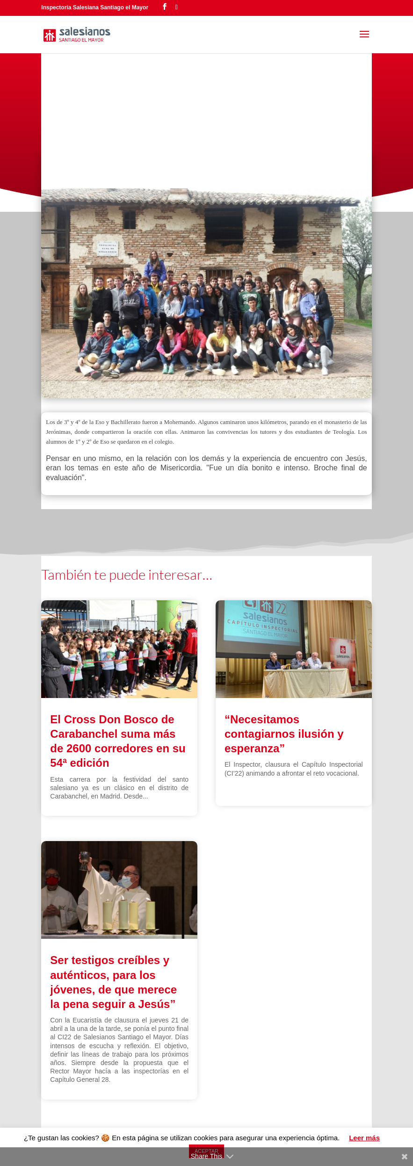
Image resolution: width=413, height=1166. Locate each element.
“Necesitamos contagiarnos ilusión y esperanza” (284, 734)
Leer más (364, 1138)
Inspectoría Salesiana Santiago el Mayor (94, 7)
